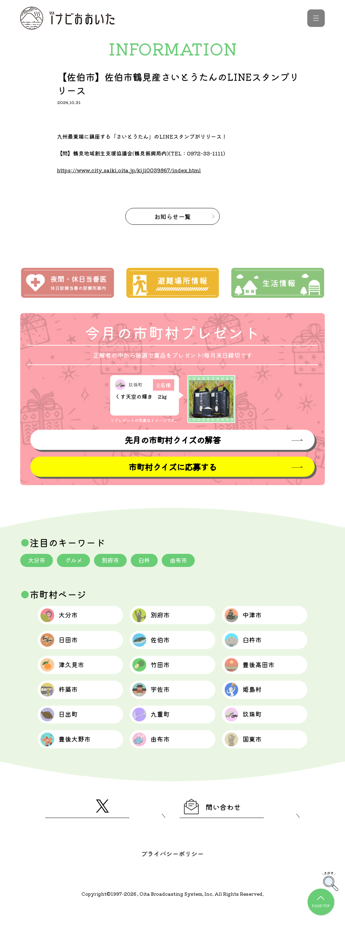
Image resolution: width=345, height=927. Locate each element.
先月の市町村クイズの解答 (172, 440)
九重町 (155, 728)
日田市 (63, 645)
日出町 (63, 728)
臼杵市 (247, 645)
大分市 (37, 561)
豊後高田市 (254, 673)
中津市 (247, 617)
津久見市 (66, 673)
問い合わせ (217, 825)
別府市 (114, 561)
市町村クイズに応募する (172, 467)
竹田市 (155, 673)
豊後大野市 (70, 755)
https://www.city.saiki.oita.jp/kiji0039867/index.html (131, 170)
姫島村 (247, 700)
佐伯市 (155, 645)
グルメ (76, 561)
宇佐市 (155, 700)
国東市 (247, 755)
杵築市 (63, 700)
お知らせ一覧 (172, 216)
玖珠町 (247, 728)
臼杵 (150, 561)
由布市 (185, 561)
